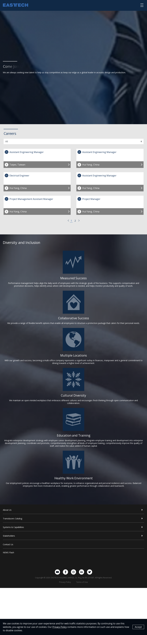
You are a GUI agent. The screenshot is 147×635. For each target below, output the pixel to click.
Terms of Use (82, 582)
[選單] (141, 5)
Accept (138, 627)
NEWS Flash (8, 552)
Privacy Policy (65, 582)
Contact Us (8, 544)
